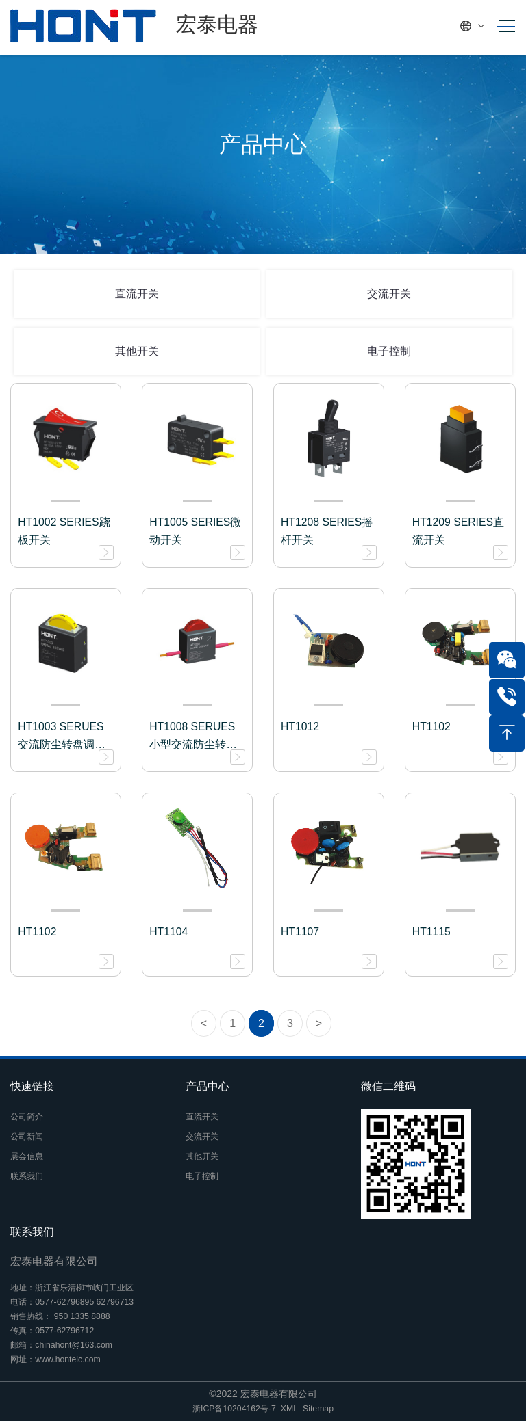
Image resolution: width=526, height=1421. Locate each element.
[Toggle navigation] (502, 26)
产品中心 (207, 1086)
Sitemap (318, 1408)
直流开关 (137, 294)
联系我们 (26, 1176)
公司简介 (26, 1116)
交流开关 (389, 294)
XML (289, 1408)
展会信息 (26, 1156)
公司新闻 (26, 1136)
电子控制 (389, 351)
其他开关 (137, 351)
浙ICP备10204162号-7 (234, 1408)
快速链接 (32, 1086)
